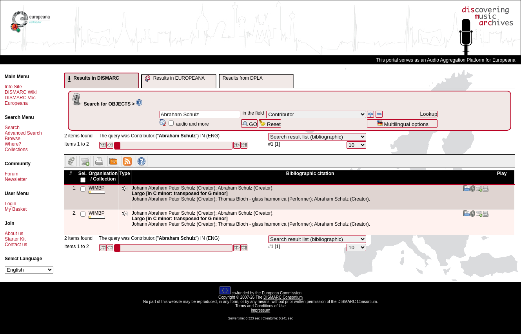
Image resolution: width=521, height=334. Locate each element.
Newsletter (16, 179)
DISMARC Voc (20, 97)
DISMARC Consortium (283, 297)
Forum (11, 174)
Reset (270, 123)
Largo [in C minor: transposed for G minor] (180, 193)
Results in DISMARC (93, 78)
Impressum (260, 310)
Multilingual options (402, 123)
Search (12, 127)
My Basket (16, 209)
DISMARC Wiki (20, 92)
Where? (13, 144)
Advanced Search (23, 133)
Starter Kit (15, 239)
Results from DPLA (243, 78)
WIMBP (97, 189)
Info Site (13, 86)
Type (124, 173)
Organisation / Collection (103, 176)
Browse (12, 138)
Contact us (16, 244)
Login (10, 203)
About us (14, 233)
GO (249, 123)
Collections (16, 149)
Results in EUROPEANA (175, 78)
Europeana (16, 103)
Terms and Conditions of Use (260, 306)
